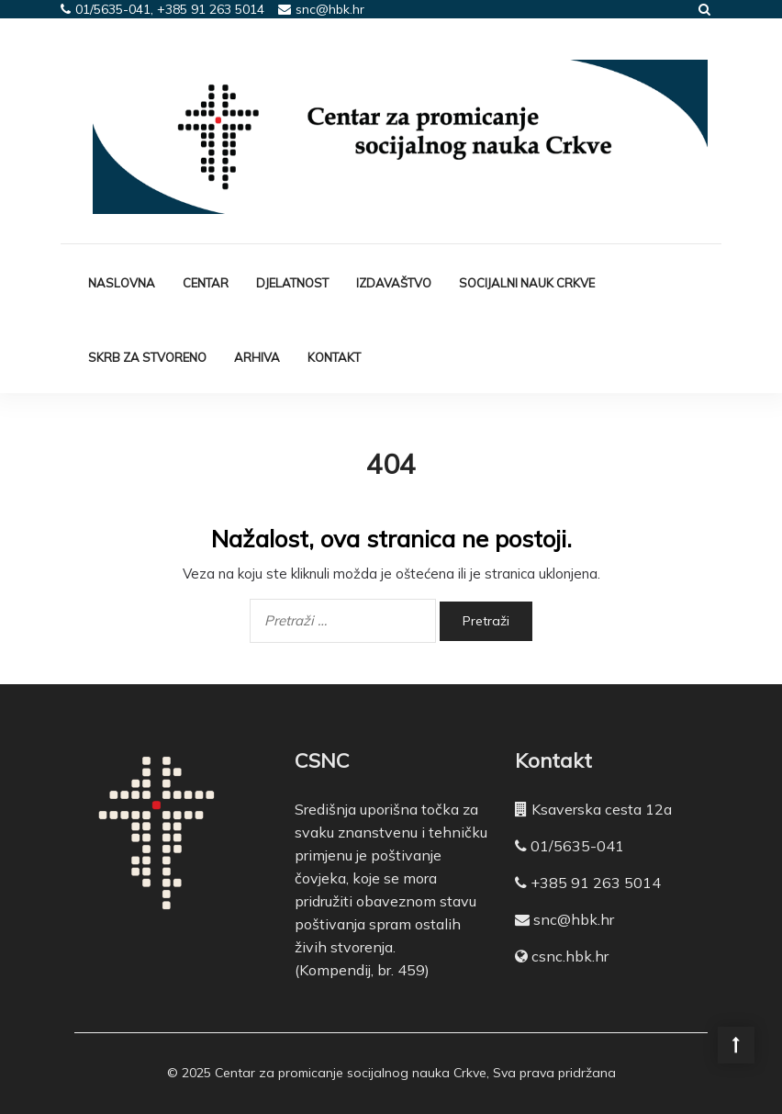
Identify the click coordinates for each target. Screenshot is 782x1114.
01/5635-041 (577, 846)
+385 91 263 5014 (596, 882)
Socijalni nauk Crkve (527, 283)
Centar (206, 283)
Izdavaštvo (393, 283)
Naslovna (121, 283)
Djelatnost (292, 283)
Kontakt (334, 357)
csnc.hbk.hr (570, 956)
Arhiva (257, 357)
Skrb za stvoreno (147, 357)
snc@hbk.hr (573, 919)
